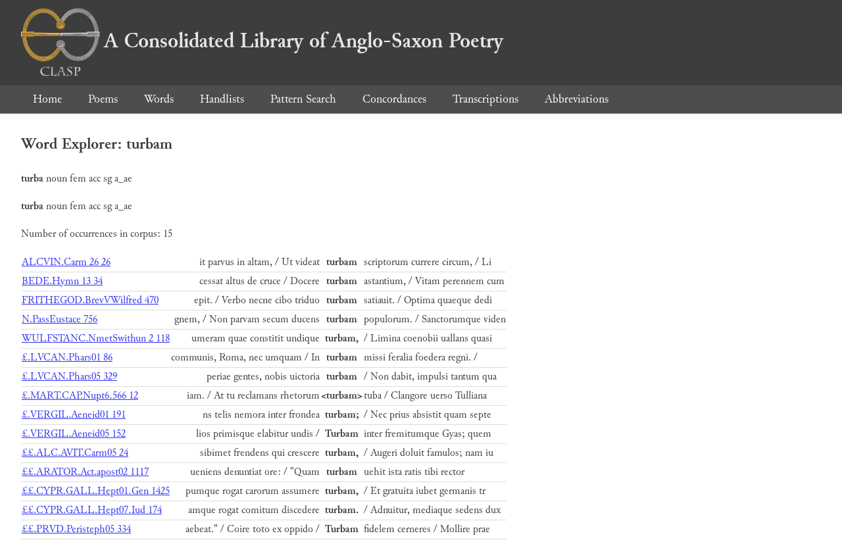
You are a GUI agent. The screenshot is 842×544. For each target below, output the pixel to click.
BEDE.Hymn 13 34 (62, 281)
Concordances (394, 99)
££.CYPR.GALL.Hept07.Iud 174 (92, 510)
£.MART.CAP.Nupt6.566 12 (80, 395)
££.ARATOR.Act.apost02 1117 (85, 472)
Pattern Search (303, 99)
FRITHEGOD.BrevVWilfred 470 (90, 300)
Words (159, 99)
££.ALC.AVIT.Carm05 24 (75, 452)
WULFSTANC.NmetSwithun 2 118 (96, 338)
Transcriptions (485, 99)
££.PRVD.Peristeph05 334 (76, 529)
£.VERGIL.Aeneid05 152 (74, 433)
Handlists (222, 99)
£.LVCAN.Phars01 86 (67, 357)
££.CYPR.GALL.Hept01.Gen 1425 (96, 491)
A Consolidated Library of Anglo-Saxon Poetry (262, 41)
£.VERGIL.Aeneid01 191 (74, 414)
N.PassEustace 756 (59, 319)
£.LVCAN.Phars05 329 (69, 376)
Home (47, 99)
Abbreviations (576, 99)
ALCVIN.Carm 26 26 (66, 262)
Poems (103, 99)
